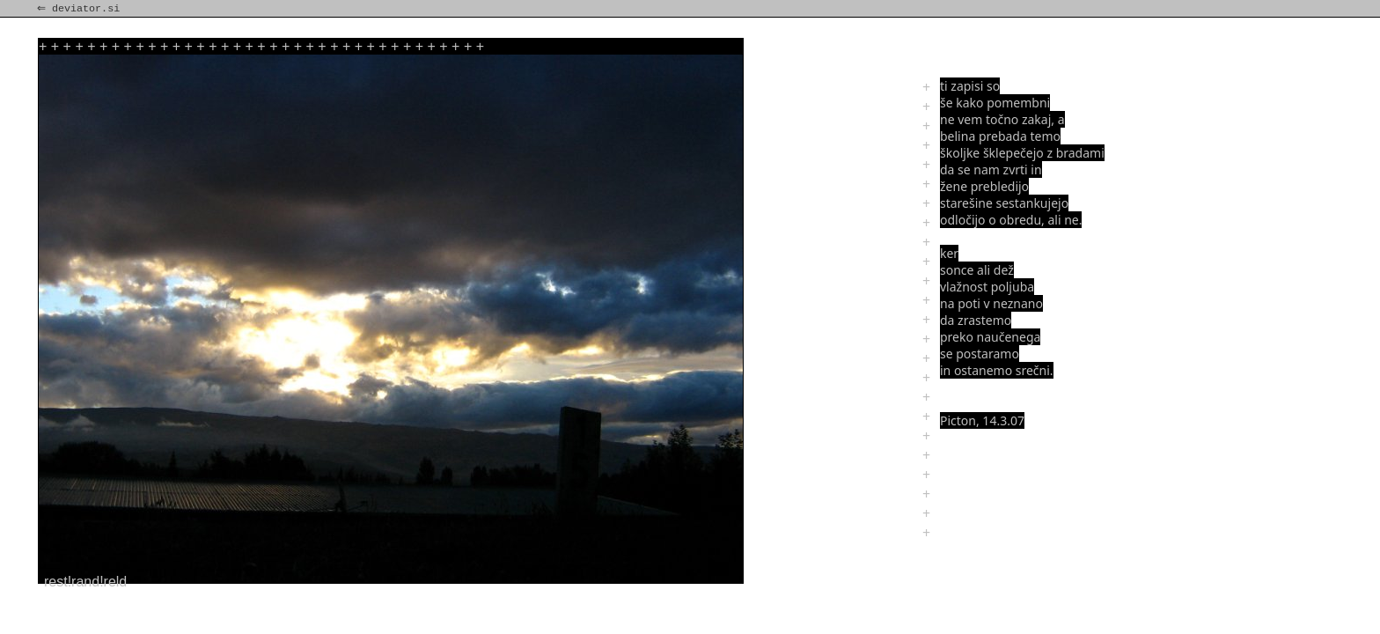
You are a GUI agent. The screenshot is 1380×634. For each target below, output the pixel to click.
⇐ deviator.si (80, 9)
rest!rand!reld (85, 581)
